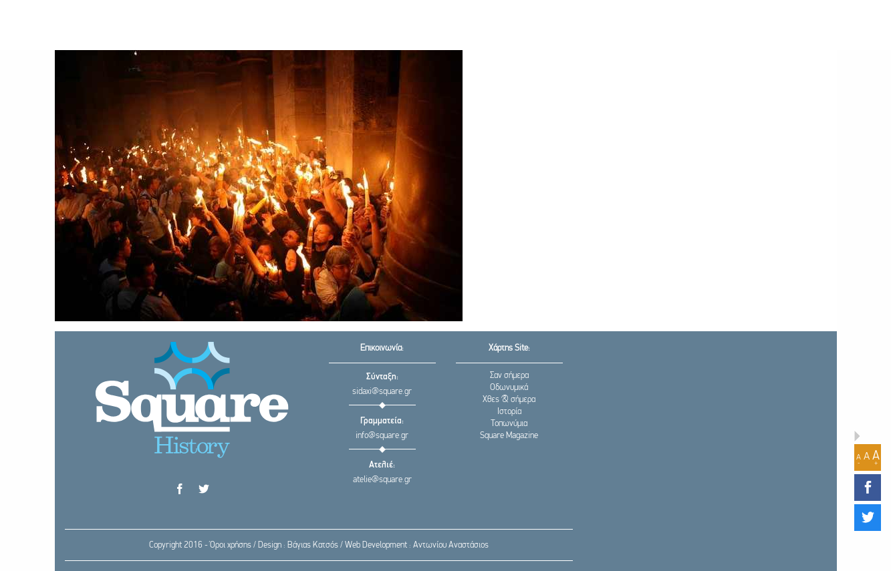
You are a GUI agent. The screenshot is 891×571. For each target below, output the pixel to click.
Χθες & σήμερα (509, 399)
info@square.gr (382, 435)
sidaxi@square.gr (382, 391)
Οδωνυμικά (509, 387)
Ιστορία (509, 411)
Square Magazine (509, 435)
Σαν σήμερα (509, 375)
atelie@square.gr (382, 479)
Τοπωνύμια (509, 423)
